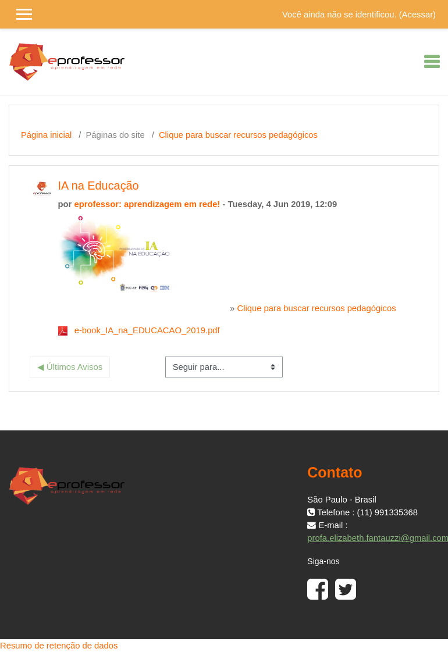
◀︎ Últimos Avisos (69, 367)
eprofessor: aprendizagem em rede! (147, 204)
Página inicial (46, 135)
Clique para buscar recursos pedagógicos (238, 135)
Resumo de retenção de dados (59, 645)
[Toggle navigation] (431, 61)
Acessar (417, 14)
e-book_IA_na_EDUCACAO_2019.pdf (147, 330)
